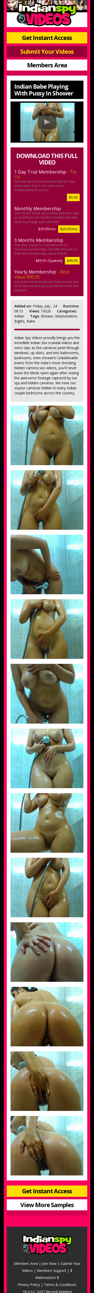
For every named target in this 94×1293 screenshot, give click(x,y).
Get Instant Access (47, 37)
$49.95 (72, 260)
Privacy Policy (29, 1284)
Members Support (51, 1270)
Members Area (47, 65)
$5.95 (73, 197)
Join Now (49, 1263)
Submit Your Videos (47, 51)
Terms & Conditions (60, 1284)
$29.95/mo (69, 229)
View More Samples (47, 1205)
